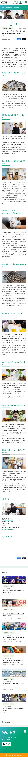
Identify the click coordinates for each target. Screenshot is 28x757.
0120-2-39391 (7, 739)
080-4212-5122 (8, 520)
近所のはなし (7, 722)
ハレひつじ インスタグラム (8, 529)
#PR (9, 39)
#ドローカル (4, 39)
